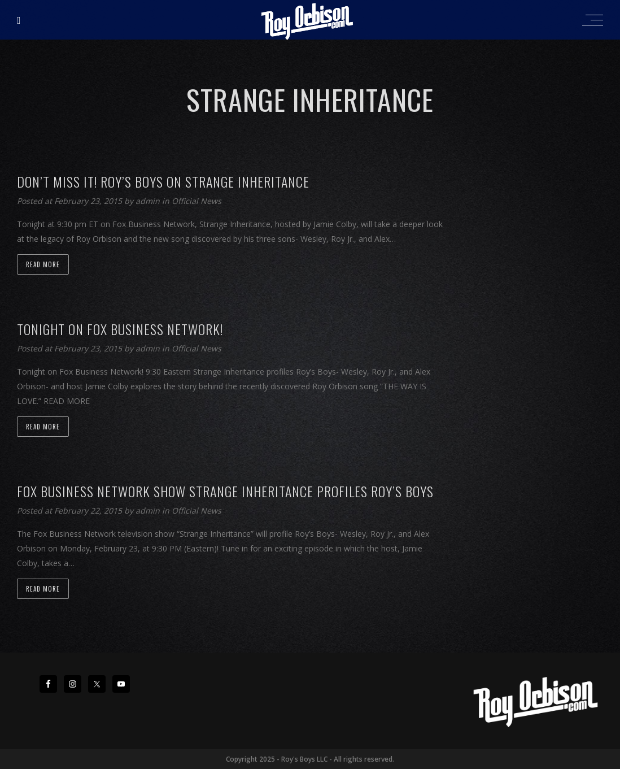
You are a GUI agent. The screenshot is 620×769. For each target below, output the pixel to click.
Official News (196, 200)
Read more (43, 264)
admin (149, 200)
